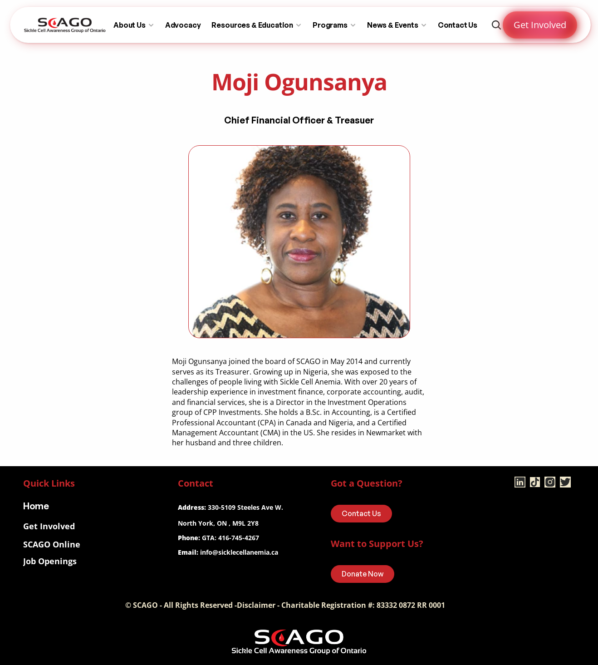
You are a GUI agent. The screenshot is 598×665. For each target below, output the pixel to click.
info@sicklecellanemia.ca (239, 552)
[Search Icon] (496, 25)
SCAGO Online (51, 544)
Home (36, 506)
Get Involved (49, 526)
